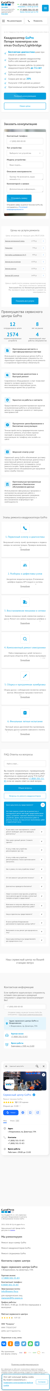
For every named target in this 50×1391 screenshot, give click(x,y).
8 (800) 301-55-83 (10, 1284)
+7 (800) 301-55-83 (29, 4)
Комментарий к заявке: (18, 183)
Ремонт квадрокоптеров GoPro (16, 1248)
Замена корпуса (10, 269)
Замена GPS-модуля (12, 275)
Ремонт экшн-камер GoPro (13, 1242)
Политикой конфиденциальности (17, 208)
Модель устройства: (16, 159)
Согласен (42, 1382)
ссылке (12, 1230)
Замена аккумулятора (13, 262)
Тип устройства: (14, 147)
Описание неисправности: (19, 171)
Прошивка (8, 248)
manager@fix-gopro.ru (12, 1298)
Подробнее (25, 549)
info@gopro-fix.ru (9, 1291)
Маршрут (11, 1112)
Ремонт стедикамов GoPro (13, 1253)
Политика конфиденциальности (25, 1364)
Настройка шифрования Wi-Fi (15, 255)
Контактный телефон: (17, 136)
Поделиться (3, 1343)
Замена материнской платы (15, 241)
